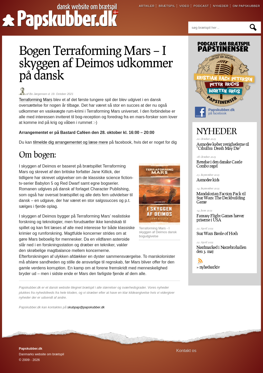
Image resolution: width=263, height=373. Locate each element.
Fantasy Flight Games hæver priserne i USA (220, 218)
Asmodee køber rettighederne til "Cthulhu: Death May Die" (222, 146)
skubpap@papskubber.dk (86, 307)
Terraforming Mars (35, 99)
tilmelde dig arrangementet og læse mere (70, 142)
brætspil (167, 5)
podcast (201, 5)
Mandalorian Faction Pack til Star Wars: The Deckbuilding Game (221, 198)
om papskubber (246, 5)
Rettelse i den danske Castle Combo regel (219, 164)
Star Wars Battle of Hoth (217, 233)
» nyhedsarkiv (208, 267)
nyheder (220, 5)
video (184, 5)
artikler (147, 5)
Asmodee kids (207, 180)
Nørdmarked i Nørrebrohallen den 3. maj (221, 249)
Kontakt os (186, 350)
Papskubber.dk (214, 112)
